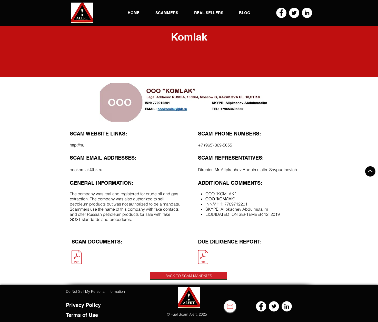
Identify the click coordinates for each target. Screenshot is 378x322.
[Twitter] (294, 13)
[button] (82, 13)
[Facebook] (281, 13)
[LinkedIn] (307, 13)
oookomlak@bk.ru (86, 169)
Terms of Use (82, 315)
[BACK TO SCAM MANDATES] (188, 276)
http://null (78, 145)
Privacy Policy (83, 305)
